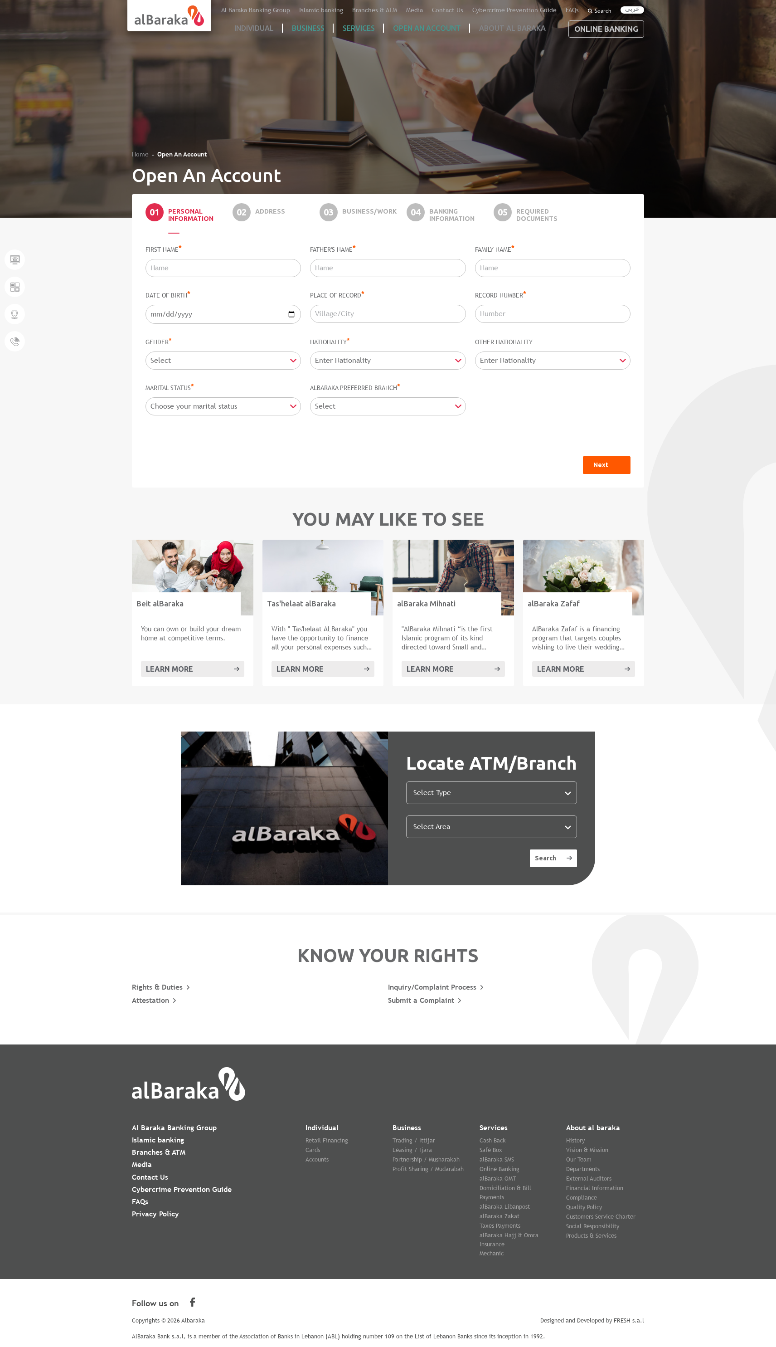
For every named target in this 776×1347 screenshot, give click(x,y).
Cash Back (493, 1140)
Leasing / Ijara (412, 1150)
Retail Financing (327, 1140)
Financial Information (594, 1188)
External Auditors (588, 1178)
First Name (164, 249)
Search (599, 11)
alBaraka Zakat (499, 1216)
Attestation (150, 1000)
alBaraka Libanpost (505, 1206)
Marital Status (170, 387)
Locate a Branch (15, 314)
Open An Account (182, 154)
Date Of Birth (168, 295)
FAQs (573, 10)
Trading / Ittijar (414, 1140)
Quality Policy (584, 1207)
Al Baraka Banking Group (291, 10)
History (575, 1140)
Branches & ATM (397, 10)
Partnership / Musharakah (426, 1159)
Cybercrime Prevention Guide (521, 10)
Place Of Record (337, 295)
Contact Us (462, 10)
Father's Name (333, 249)
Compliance (581, 1197)
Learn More (169, 669)
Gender (159, 341)
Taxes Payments (500, 1225)
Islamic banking (349, 10)
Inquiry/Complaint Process (432, 987)
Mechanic (492, 1253)
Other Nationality (504, 342)
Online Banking (606, 28)
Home (140, 154)
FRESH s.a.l (629, 1320)
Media (433, 10)
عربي (632, 9)
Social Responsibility (592, 1226)
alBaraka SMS (497, 1159)
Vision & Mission (587, 1150)
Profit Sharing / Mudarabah (428, 1169)
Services (359, 28)
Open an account (427, 28)
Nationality (330, 341)
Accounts (317, 1159)
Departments (583, 1169)
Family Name (494, 249)
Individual (322, 1127)
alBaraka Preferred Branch (355, 387)
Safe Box (491, 1150)
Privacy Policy (155, 1214)
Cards (313, 1150)
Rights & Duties (157, 987)
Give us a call (15, 341)
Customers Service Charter (600, 1216)
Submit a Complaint (421, 1000)
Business (308, 28)
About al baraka (593, 1127)
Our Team (579, 1159)
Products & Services (591, 1235)
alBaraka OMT (498, 1178)
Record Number (500, 295)
